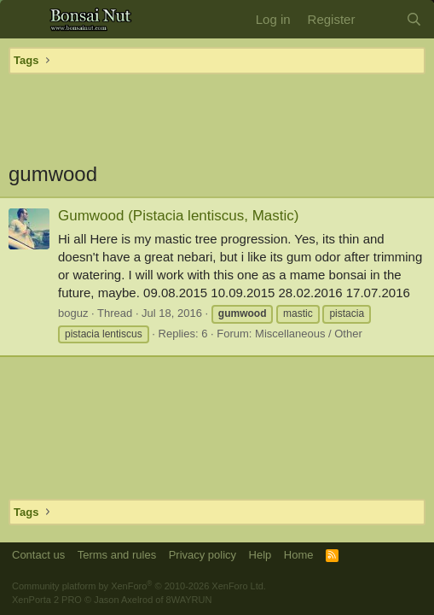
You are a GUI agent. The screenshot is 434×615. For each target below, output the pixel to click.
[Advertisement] (217, 117)
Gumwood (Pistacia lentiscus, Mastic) (178, 216)
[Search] (414, 19)
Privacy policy (202, 554)
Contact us (38, 554)
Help (260, 554)
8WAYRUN (189, 599)
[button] (23, 20)
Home (299, 554)
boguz (73, 313)
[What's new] (379, 19)
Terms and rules (117, 554)
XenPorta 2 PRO (47, 599)
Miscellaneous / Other (308, 333)
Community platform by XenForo (139, 586)
